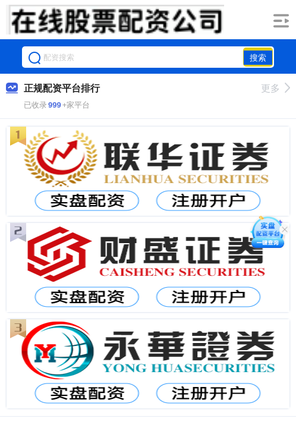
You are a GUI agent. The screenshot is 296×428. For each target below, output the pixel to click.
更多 (275, 88)
